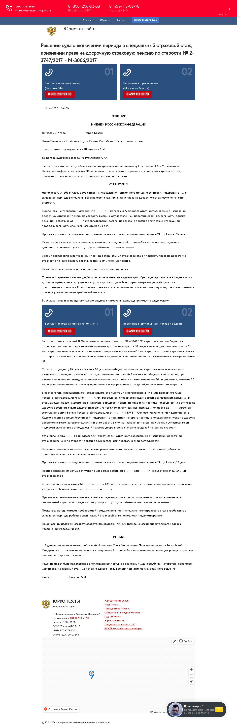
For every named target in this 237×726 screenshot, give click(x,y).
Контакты (121, 20)
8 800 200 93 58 (79, 618)
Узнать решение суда (145, 20)
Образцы (105, 20)
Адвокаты (88, 20)
